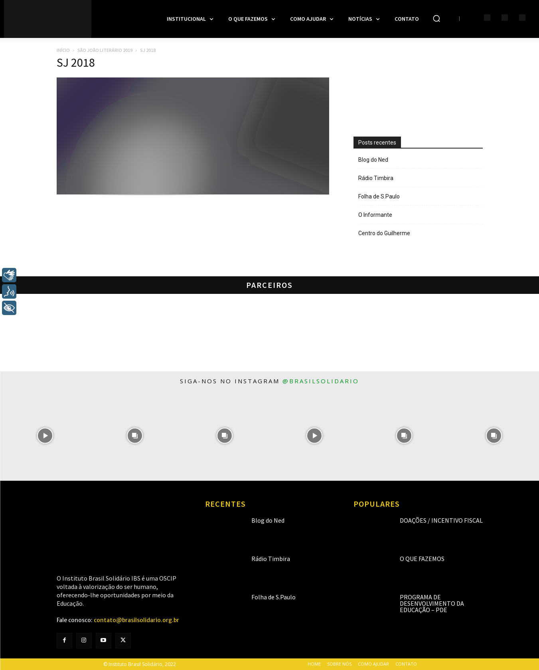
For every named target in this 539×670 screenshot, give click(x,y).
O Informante (375, 215)
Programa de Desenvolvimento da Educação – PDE (432, 603)
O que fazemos (422, 559)
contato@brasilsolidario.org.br (136, 620)
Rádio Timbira (375, 178)
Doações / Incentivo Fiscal (441, 520)
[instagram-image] (45, 436)
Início (63, 50)
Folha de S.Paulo (379, 196)
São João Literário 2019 (104, 50)
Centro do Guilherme (384, 233)
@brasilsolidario (320, 381)
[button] (436, 18)
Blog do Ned (373, 160)
